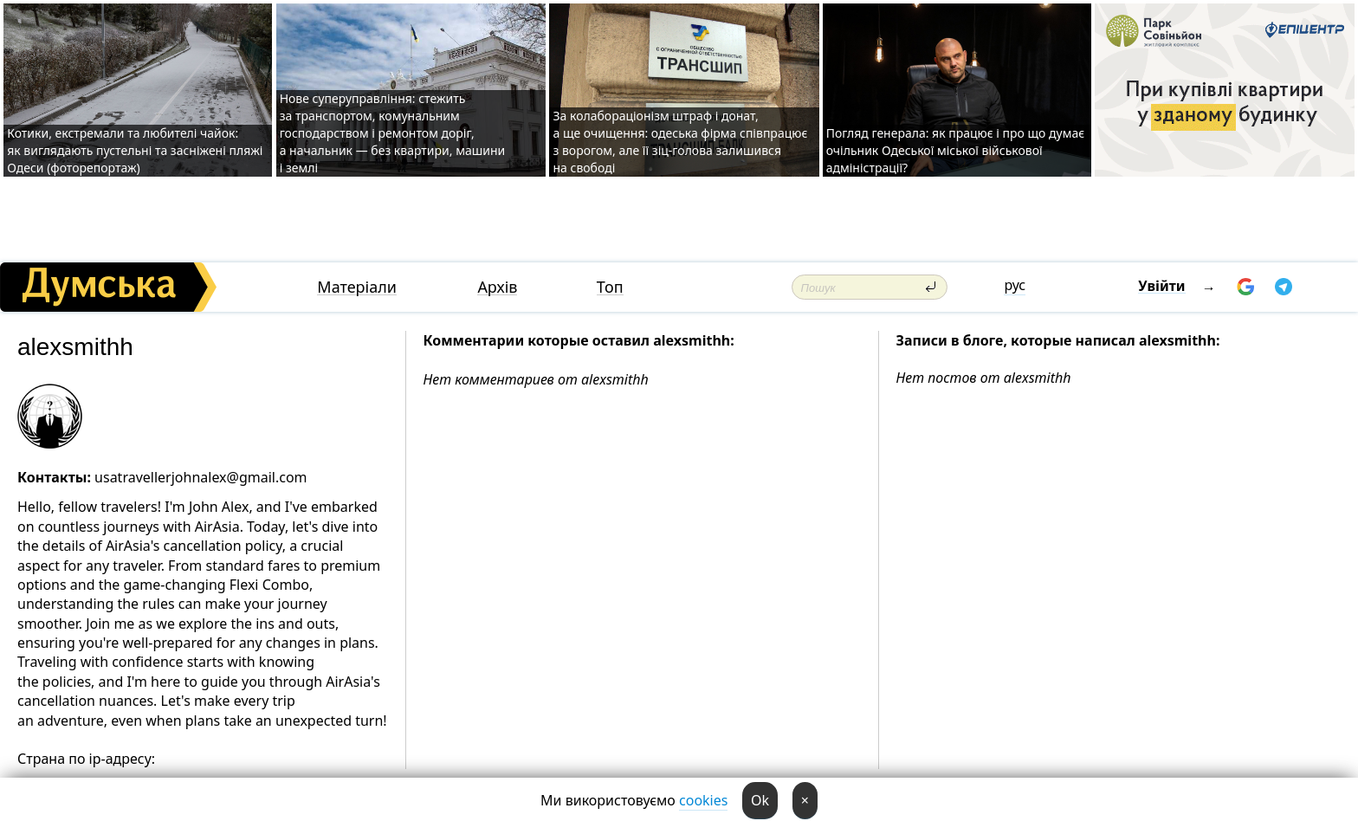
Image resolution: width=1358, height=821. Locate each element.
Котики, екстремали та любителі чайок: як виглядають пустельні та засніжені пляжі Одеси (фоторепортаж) (134, 150)
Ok (760, 800)
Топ (610, 287)
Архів (497, 287)
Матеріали (357, 287)
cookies (703, 800)
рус (1014, 284)
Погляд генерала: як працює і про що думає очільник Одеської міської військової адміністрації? (955, 150)
